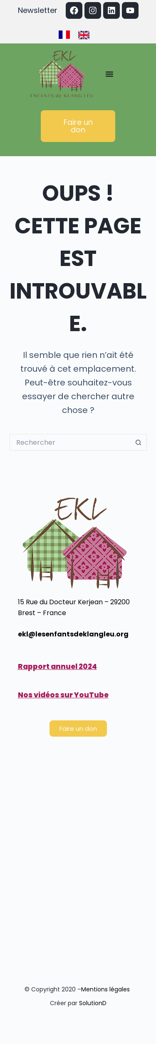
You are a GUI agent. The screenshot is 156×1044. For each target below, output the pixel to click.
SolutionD (92, 1003)
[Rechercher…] (70, 442)
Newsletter (37, 10)
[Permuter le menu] (109, 74)
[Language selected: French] (78, 34)
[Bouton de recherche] (138, 442)
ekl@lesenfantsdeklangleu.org (73, 634)
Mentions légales (106, 989)
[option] (86, 35)
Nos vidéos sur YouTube (63, 695)
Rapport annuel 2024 (57, 666)
